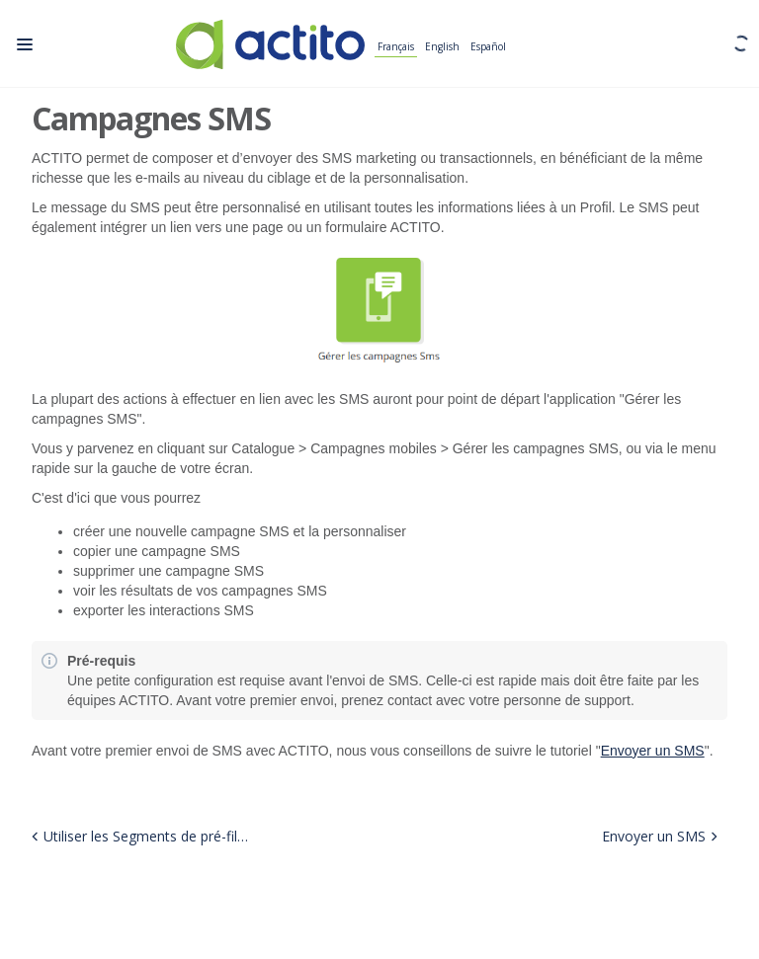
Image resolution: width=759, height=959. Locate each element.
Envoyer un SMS (653, 751)
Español (488, 47)
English (442, 47)
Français (396, 47)
